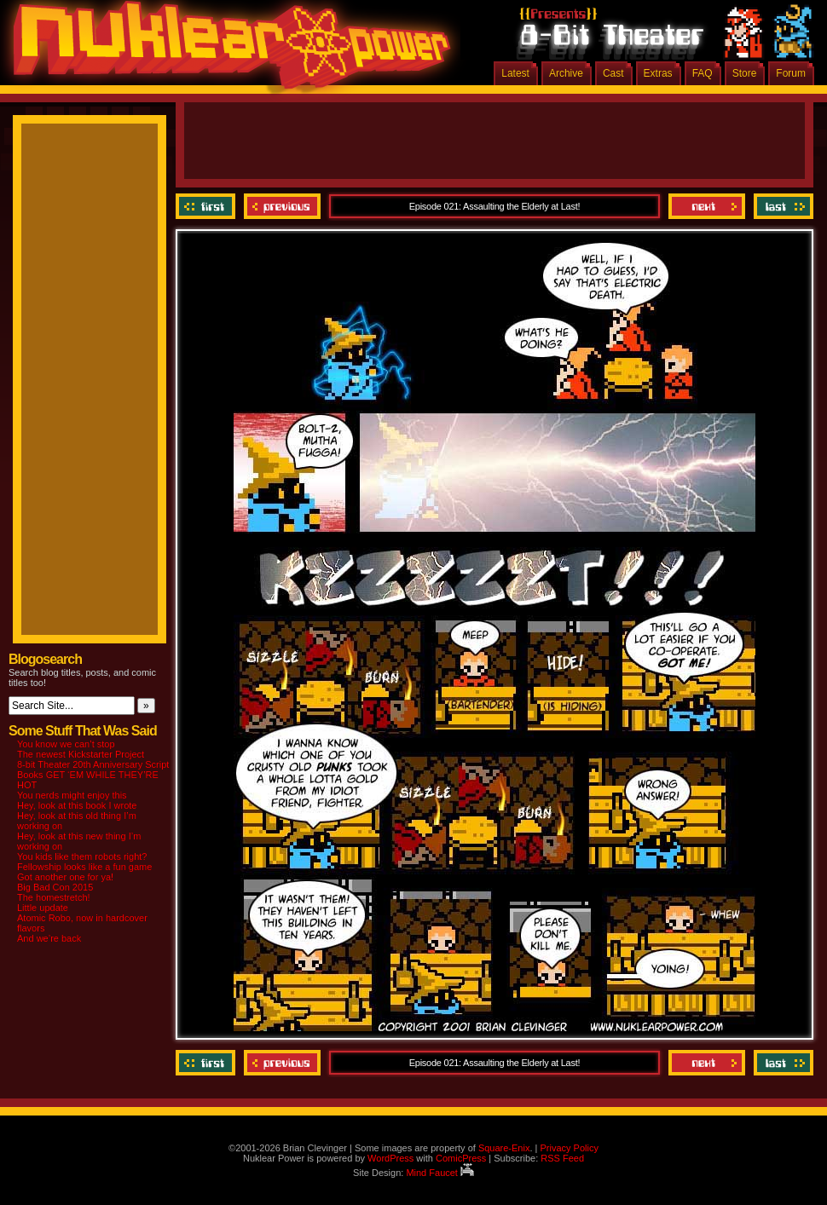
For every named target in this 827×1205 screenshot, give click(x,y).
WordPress (390, 1158)
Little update (42, 907)
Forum (791, 73)
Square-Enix (504, 1148)
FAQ (702, 73)
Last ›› (781, 206)
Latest (515, 73)
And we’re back (49, 938)
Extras (658, 73)
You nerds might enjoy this (72, 795)
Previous (282, 206)
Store (744, 73)
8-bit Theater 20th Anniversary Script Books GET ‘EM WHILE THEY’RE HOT (93, 774)
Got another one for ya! (65, 877)
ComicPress (461, 1158)
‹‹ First (208, 206)
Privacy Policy (569, 1148)
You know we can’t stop (66, 744)
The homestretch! (53, 897)
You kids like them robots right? (82, 856)
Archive (566, 73)
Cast (613, 73)
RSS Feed (562, 1158)
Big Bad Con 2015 (55, 887)
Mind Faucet (440, 1173)
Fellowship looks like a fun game (84, 867)
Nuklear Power (226, 51)
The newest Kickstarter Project (80, 754)
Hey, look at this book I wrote (76, 805)
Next (706, 206)
